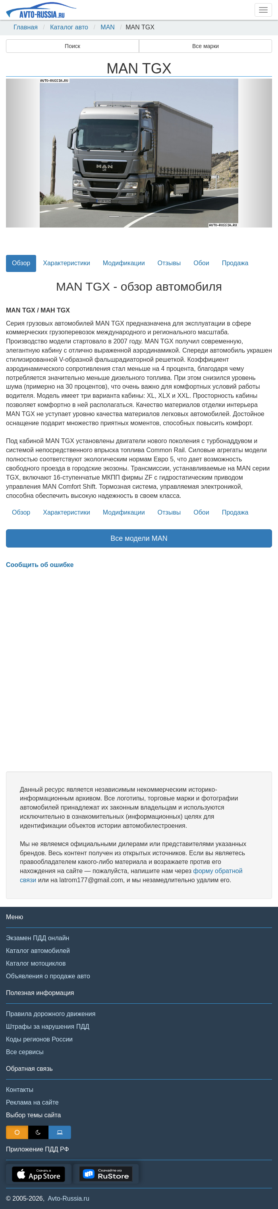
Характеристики (66, 263)
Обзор (21, 263)
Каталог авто (69, 27)
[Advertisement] (139, 670)
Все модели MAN (138, 538)
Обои (201, 263)
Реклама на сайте (32, 1102)
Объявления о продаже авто (48, 976)
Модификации (124, 263)
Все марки (205, 46)
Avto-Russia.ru (68, 1198)
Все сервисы (25, 1052)
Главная (26, 27)
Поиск (72, 46)
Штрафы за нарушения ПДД (47, 1026)
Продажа (235, 263)
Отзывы (169, 263)
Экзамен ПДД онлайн (37, 938)
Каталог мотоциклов (36, 963)
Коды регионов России (39, 1039)
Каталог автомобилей (38, 950)
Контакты (19, 1089)
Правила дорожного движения (50, 1013)
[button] (26, 153)
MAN (107, 27)
